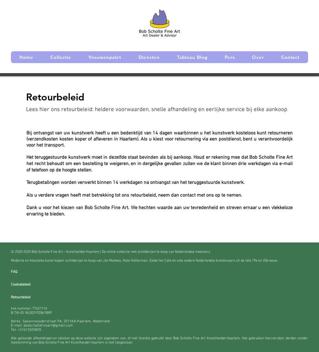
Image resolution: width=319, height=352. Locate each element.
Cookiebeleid (20, 285)
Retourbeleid (20, 297)
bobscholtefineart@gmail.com (48, 325)
